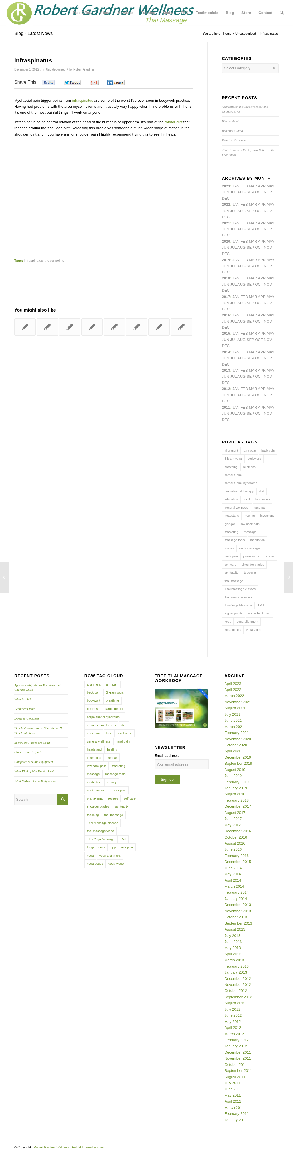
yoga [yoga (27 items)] (228, 621)
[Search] (281, 13)
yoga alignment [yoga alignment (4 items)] (247, 621)
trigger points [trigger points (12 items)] (234, 613)
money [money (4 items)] (229, 548)
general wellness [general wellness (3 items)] (236, 507)
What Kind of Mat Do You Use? (34, 771)
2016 (226, 315)
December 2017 (238, 806)
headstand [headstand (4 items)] (232, 515)
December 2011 (238, 1052)
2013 (226, 370)
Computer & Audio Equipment (33, 762)
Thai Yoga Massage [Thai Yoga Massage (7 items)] (238, 605)
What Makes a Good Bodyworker (35, 781)
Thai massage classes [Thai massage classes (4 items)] (240, 589)
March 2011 (234, 1107)
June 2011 (233, 1089)
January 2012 (236, 1046)
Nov (268, 229)
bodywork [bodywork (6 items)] (254, 458)
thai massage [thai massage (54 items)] (234, 581)
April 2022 (233, 690)
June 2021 (233, 720)
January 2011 (236, 1120)
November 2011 (238, 1058)
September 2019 (238, 763)
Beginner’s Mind (232, 130)
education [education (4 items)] (231, 499)
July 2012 (233, 1009)
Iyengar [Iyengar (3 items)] (230, 524)
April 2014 (233, 880)
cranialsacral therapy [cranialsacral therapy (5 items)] (239, 491)
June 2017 (233, 819)
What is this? (230, 121)
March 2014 (234, 886)
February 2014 (237, 892)
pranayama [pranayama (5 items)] (251, 556)
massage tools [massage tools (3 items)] (235, 540)
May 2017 (233, 825)
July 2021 (233, 714)
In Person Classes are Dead (32, 742)
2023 (226, 186)
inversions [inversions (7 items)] (267, 515)
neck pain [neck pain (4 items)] (231, 556)
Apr (262, 186)
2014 (226, 352)
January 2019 (236, 788)
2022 (226, 204)
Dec (226, 272)
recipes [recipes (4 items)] (270, 556)
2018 (226, 278)
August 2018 (235, 794)
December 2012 (238, 978)
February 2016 (237, 855)
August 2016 (235, 843)
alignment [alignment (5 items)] (231, 450)
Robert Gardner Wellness (51, 1147)
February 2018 (237, 800)
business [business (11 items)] (249, 467)
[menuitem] (82, 13)
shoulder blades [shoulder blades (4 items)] (253, 564)
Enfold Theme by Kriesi (88, 1147)
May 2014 (233, 874)
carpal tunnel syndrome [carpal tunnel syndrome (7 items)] (241, 483)
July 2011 (233, 1083)
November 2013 (238, 911)
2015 (226, 333)
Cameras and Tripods (28, 752)
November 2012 (238, 984)
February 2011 (237, 1113)
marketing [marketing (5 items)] (231, 532)
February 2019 (237, 782)
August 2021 (235, 708)
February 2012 (237, 1040)
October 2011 (236, 1064)
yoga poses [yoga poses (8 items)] (233, 629)
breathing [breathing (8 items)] (231, 467)
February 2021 (237, 733)
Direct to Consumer (234, 140)
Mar (253, 204)
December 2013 (238, 905)
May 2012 (233, 1021)
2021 (226, 223)
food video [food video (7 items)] (262, 499)
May (270, 297)
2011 (226, 407)
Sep (250, 266)
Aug (241, 229)
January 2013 (236, 972)
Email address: (167, 756)
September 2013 (238, 923)
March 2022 (234, 696)
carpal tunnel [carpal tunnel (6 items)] (234, 475)
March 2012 (234, 1034)
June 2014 (233, 868)
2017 (226, 297)
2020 (226, 241)
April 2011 (233, 1101)
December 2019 (238, 757)
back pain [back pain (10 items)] (268, 450)
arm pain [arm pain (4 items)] (249, 450)
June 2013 (233, 941)
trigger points (54, 260)
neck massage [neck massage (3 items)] (249, 548)
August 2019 (235, 770)
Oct (259, 247)
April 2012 (233, 1027)
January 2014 (236, 898)
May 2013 (233, 947)
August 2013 (235, 929)
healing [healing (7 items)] (250, 515)
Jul (233, 229)
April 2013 (233, 954)
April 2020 (233, 751)
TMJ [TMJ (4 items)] (261, 605)
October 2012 (236, 990)
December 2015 (238, 862)
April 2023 (233, 684)
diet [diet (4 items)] (261, 491)
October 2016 (236, 837)
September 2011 (238, 1070)
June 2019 (233, 776)
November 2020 (238, 739)
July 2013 (233, 935)
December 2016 (238, 831)
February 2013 (237, 966)
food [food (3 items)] (246, 499)
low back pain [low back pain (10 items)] (250, 524)
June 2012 (233, 1015)
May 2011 (233, 1095)
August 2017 (235, 813)
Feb (244, 223)
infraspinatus (82, 100)
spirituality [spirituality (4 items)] (232, 572)
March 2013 (234, 960)
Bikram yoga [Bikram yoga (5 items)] (233, 458)
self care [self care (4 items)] (231, 564)
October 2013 (236, 917)
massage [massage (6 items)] (250, 532)
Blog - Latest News (33, 33)
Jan (235, 260)
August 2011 (235, 1077)
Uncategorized (56, 69)
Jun (225, 229)
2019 (226, 260)
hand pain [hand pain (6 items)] (260, 507)
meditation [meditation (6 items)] (257, 540)
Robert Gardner (83, 69)
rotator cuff (173, 122)
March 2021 (234, 727)
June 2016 (233, 849)
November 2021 (238, 702)
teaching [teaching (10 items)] (250, 572)
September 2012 (238, 997)
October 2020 (236, 745)
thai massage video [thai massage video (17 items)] (238, 597)
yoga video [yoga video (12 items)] (253, 629)
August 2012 (235, 1003)
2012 (226, 389)
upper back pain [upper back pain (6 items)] (259, 613)
